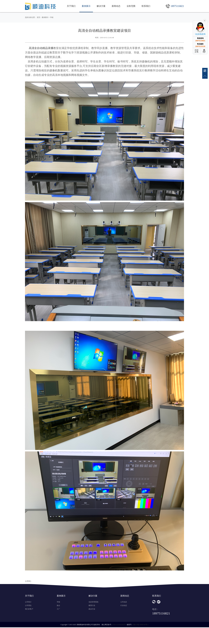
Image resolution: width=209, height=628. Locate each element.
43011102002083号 (119, 625)
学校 (51, 17)
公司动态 (123, 602)
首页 (38, 17)
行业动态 (123, 605)
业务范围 (131, 6)
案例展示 (86, 6)
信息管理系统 (93, 602)
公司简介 (28, 602)
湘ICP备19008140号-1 (141, 625)
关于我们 (71, 6)
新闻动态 (116, 6)
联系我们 (146, 6)
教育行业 (92, 605)
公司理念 (28, 605)
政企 (58, 605)
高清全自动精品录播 (41, 48)
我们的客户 (29, 609)
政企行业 (92, 609)
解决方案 (101, 6)
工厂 (58, 609)
